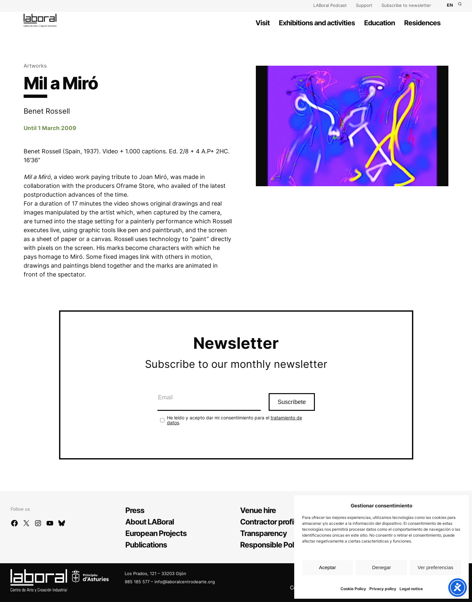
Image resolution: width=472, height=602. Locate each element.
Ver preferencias (435, 567)
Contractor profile (269, 521)
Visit (263, 23)
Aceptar (327, 567)
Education (379, 23)
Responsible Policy (272, 544)
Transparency (263, 533)
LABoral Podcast (330, 5)
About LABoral (149, 521)
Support (364, 5)
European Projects (156, 533)
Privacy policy (382, 588)
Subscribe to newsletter (406, 5)
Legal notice (411, 588)
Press (134, 510)
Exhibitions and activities (317, 23)
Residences (422, 23)
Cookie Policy (353, 588)
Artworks (35, 65)
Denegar (381, 567)
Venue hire (258, 510)
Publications (146, 544)
